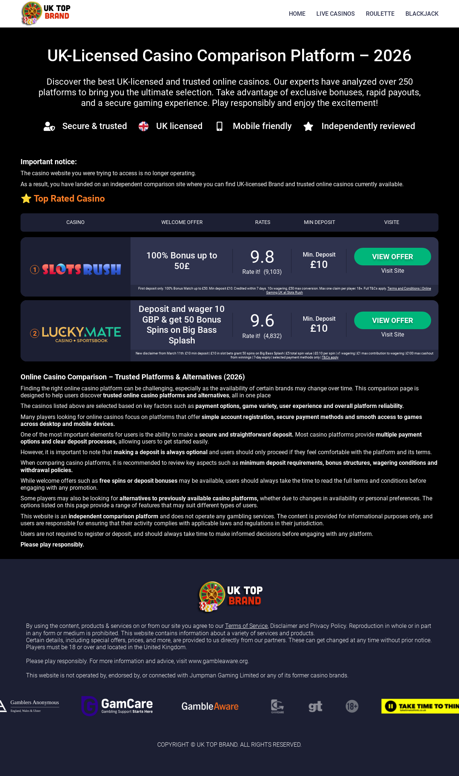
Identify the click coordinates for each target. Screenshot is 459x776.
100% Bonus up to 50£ (181, 260)
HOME (297, 13)
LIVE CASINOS (335, 13)
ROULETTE (380, 13)
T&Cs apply (330, 357)
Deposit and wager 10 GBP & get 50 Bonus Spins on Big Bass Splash (182, 325)
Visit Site (392, 270)
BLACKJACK (421, 13)
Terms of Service (246, 625)
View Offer (392, 256)
